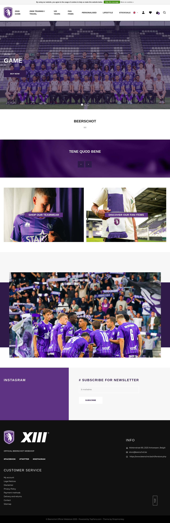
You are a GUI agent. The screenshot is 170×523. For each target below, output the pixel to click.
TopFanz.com (95, 519)
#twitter (24, 459)
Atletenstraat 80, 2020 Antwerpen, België (145, 448)
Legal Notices (10, 481)
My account (9, 477)
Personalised (89, 13)
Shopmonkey (118, 519)
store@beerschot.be (136, 452)
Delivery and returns (13, 496)
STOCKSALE (125, 13)
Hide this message (111, 2)
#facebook (10, 459)
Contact (7, 500)
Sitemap (7, 504)
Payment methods (12, 493)
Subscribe (90, 400)
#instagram (39, 459)
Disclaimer (8, 485)
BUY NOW (15, 74)
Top (155, 500)
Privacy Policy (10, 489)
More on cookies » (127, 2)
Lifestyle (108, 13)
